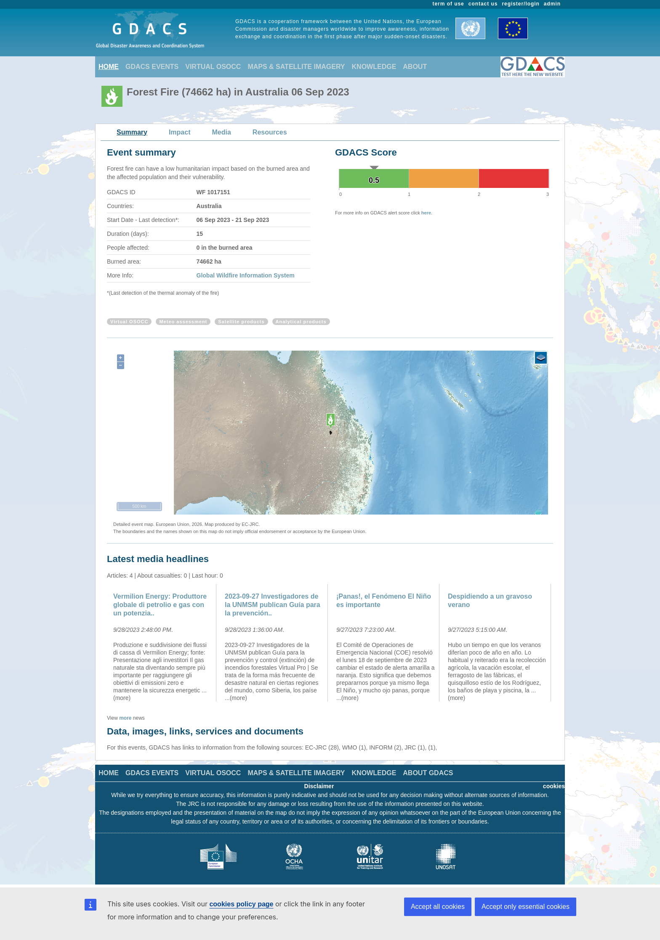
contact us (483, 4)
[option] (162, 643)
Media (221, 132)
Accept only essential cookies (526, 906)
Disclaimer (319, 786)
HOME (108, 66)
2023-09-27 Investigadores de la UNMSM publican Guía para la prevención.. (272, 605)
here (426, 212)
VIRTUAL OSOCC (213, 66)
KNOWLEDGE (374, 66)
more (125, 718)
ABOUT (415, 66)
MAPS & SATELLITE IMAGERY (296, 66)
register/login (520, 4)
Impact (180, 132)
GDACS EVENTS (151, 66)
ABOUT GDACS (428, 772)
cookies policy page (241, 904)
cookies (554, 786)
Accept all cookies (438, 906)
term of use (448, 4)
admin (552, 4)
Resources (270, 132)
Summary (132, 132)
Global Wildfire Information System (246, 275)
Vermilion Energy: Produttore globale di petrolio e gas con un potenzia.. (160, 605)
